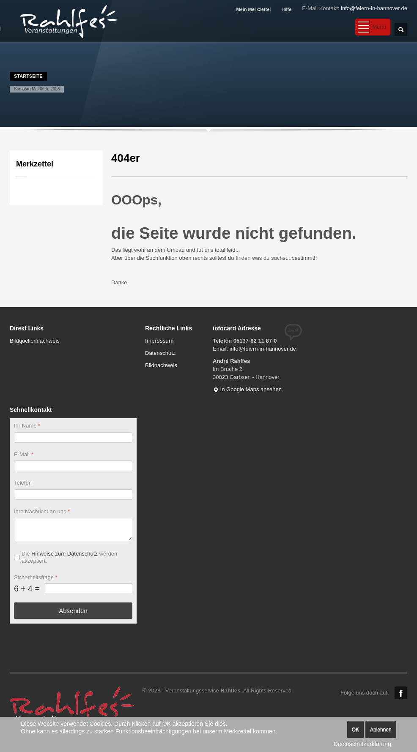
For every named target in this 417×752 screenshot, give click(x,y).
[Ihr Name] (73, 437)
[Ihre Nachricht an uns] (73, 529)
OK (355, 730)
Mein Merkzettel (253, 9)
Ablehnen (381, 730)
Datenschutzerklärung (362, 744)
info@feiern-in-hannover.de (374, 8)
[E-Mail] (73, 466)
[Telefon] (73, 495)
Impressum (159, 341)
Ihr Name (27, 425)
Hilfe (286, 9)
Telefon (23, 483)
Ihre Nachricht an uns (42, 512)
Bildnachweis (161, 365)
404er (125, 158)
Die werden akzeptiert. (69, 557)
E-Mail (23, 454)
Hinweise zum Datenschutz (64, 553)
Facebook (401, 693)
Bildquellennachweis (35, 341)
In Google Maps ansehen (247, 389)
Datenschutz (160, 353)
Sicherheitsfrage (36, 577)
